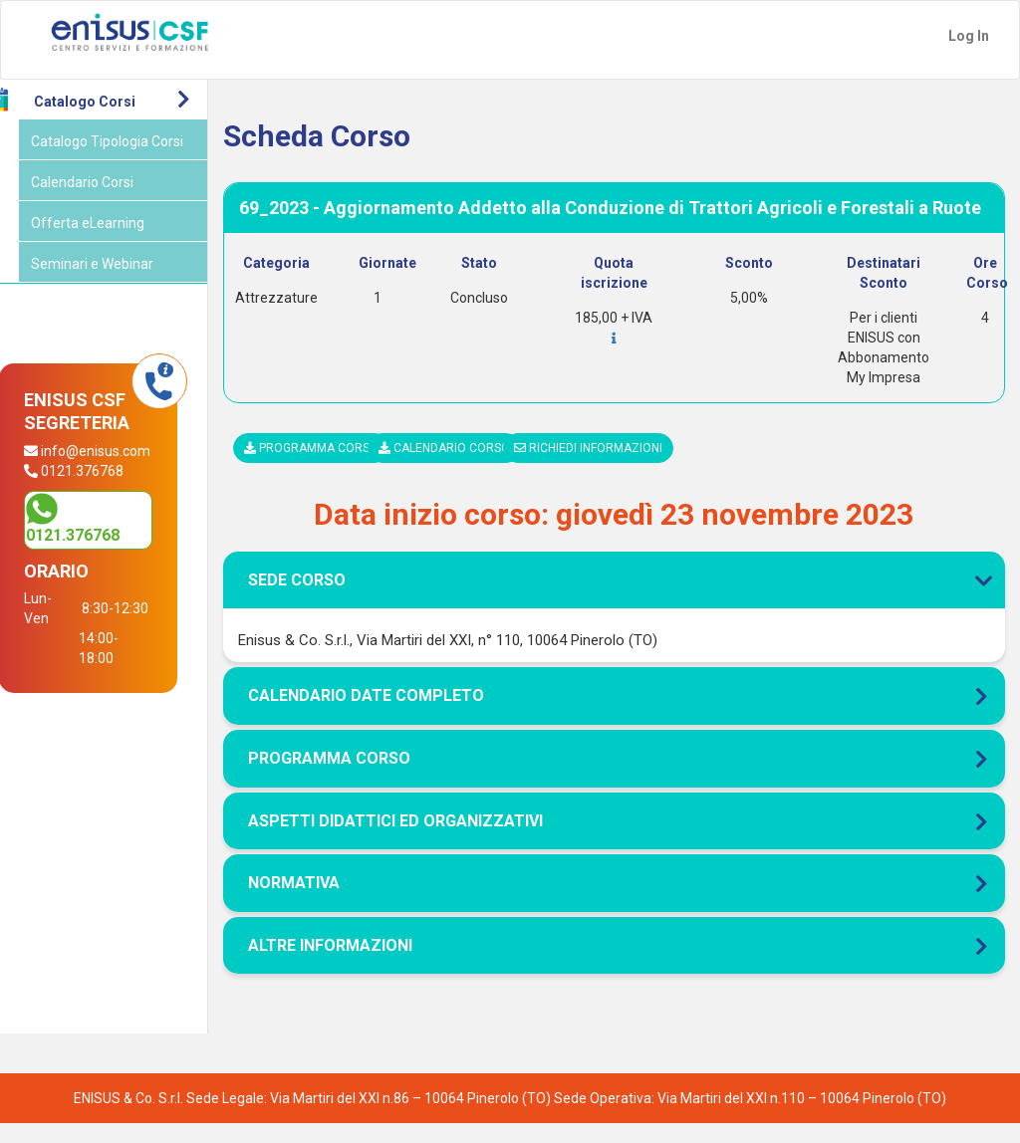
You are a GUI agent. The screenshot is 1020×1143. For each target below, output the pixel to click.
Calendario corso (464, 468)
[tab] (625, 530)
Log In (968, 36)
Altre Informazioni (353, 965)
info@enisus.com (109, 471)
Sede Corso (625, 600)
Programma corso (334, 468)
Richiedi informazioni (604, 468)
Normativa (317, 902)
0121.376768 (103, 554)
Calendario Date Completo (389, 715)
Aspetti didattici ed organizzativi (418, 839)
